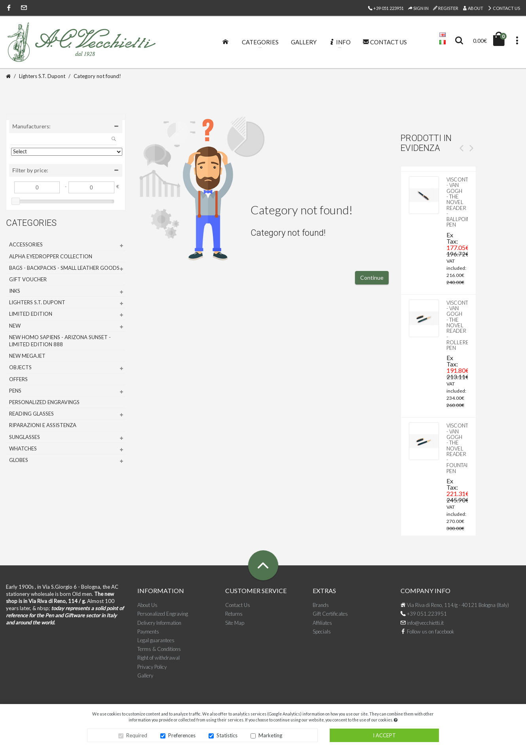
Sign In (418, 8)
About (473, 8)
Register (445, 8)
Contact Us (504, 8)
